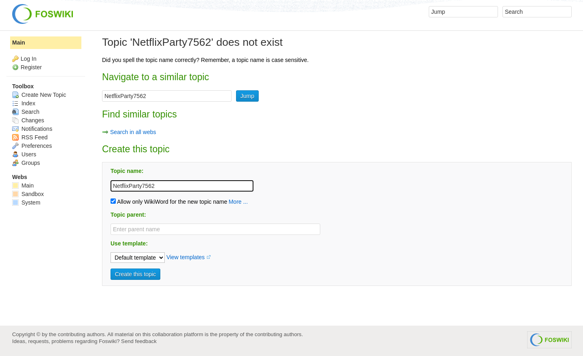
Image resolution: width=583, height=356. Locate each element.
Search (25, 112)
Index (23, 103)
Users (24, 154)
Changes (28, 120)
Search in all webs (133, 132)
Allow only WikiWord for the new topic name (169, 201)
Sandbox (28, 194)
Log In (28, 58)
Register (31, 67)
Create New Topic (39, 95)
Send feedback (139, 341)
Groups (26, 163)
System (26, 202)
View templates (185, 257)
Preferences (32, 146)
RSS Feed (29, 137)
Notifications (32, 129)
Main (18, 42)
